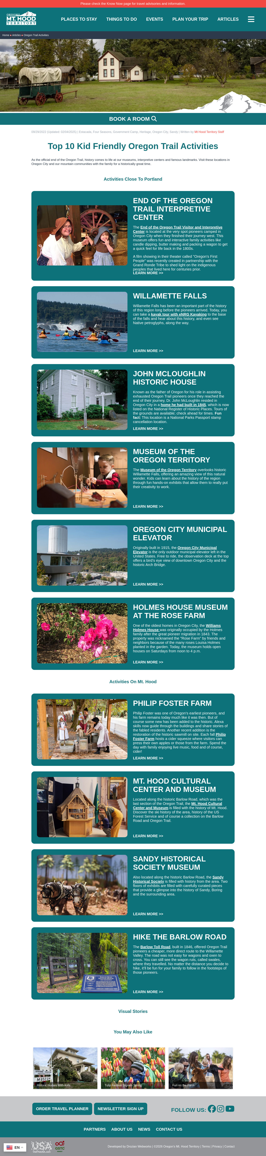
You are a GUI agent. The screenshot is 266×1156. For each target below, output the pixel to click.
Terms (206, 1146)
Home (5, 35)
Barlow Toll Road (155, 947)
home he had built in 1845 (183, 405)
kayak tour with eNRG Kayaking (179, 314)
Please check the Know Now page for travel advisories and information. (133, 4)
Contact (229, 1146)
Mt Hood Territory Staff (209, 131)
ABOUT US (121, 1129)
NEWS (144, 1129)
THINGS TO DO (121, 19)
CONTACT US (169, 1129)
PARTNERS (95, 1129)
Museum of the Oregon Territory (168, 470)
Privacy (217, 1146)
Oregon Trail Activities (36, 35)
